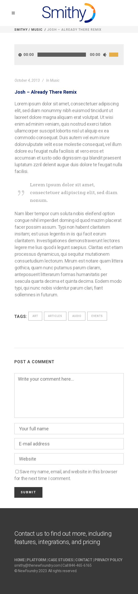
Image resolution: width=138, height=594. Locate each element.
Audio (76, 316)
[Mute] (104, 55)
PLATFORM (36, 560)
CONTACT (83, 560)
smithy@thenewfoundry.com (37, 565)
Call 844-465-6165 (76, 565)
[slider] (61, 55)
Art (35, 316)
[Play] (20, 54)
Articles (55, 316)
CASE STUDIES (60, 560)
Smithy (21, 29)
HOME (19, 560)
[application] (69, 54)
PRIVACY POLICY (108, 560)
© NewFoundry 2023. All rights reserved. (45, 571)
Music (36, 29)
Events (97, 316)
